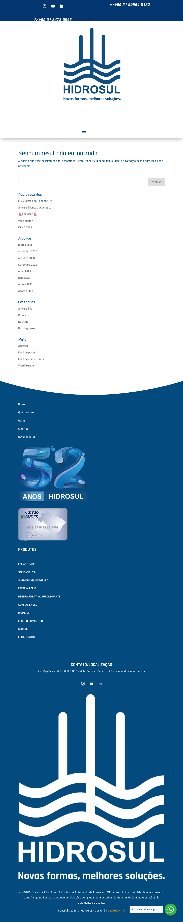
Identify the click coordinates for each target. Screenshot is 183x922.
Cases (22, 315)
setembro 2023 (27, 265)
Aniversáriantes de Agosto (34, 208)
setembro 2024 (28, 251)
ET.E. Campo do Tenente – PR (35, 201)
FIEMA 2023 (25, 227)
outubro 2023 (26, 258)
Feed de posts (27, 353)
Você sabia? (25, 221)
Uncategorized (27, 328)
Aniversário (25, 309)
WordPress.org (27, 366)
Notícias (23, 322)
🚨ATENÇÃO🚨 (27, 214)
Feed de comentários (31, 359)
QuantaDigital (116, 911)
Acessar (23, 346)
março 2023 (25, 284)
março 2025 (25, 245)
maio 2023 (24, 271)
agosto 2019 (25, 291)
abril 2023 (24, 278)
